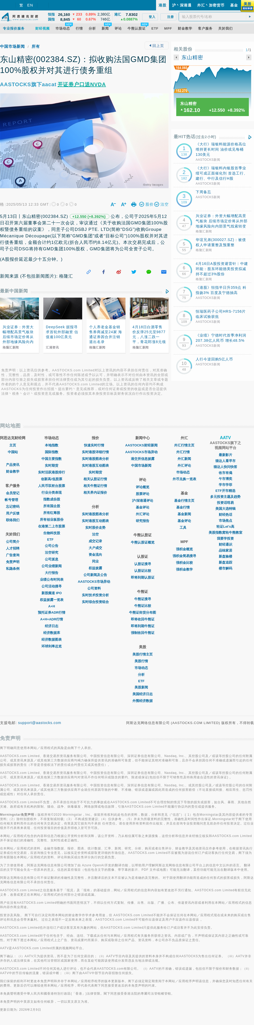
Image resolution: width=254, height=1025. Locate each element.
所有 (36, 46)
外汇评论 (142, 514)
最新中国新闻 (14, 291)
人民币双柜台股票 (51, 486)
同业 (95, 561)
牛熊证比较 (142, 606)
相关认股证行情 (95, 479)
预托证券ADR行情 (51, 612)
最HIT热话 (195, 136)
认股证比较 (142, 571)
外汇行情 (184, 452)
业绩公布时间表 (52, 579)
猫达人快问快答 (225, 467)
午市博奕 (225, 479)
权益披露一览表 (52, 600)
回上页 (156, 46)
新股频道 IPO (51, 593)
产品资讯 (12, 465)
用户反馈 (12, 513)
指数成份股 (51, 499)
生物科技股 (51, 533)
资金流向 (95, 555)
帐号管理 (13, 500)
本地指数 (51, 445)
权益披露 (95, 568)
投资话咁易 (225, 503)
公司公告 (51, 546)
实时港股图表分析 (95, 459)
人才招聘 (12, 548)
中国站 (13, 452)
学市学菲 (225, 485)
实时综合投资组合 (95, 602)
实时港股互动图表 (95, 465)
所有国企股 (51, 506)
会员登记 (12, 493)
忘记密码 (12, 506)
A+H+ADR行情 (51, 619)
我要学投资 (225, 538)
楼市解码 (225, 568)
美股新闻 (143, 687)
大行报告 (51, 573)
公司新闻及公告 (95, 575)
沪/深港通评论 (142, 501)
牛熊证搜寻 (142, 599)
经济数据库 (51, 633)
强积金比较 (184, 563)
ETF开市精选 (225, 491)
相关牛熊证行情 (95, 486)
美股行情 (143, 661)
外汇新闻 (184, 459)
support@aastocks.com (39, 723)
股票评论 (142, 494)
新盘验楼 (225, 556)
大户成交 (95, 548)
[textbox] (216, 16)
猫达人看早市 (225, 461)
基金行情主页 (184, 501)
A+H (51, 606)
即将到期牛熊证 (142, 626)
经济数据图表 (51, 639)
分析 (142, 674)
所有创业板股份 (52, 519)
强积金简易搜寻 (184, 556)
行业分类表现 (51, 492)
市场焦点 (225, 520)
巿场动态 (184, 472)
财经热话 (225, 515)
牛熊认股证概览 (142, 542)
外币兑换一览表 (184, 479)
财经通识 (225, 544)
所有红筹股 (51, 513)
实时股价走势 (95, 528)
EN (30, 5)
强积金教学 (184, 569)
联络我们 (12, 520)
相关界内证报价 (95, 492)
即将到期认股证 (142, 577)
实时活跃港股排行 (51, 472)
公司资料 (95, 588)
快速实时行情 (95, 445)
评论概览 (142, 487)
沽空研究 (51, 552)
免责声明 (12, 562)
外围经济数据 (142, 701)
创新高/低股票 (51, 479)
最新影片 (225, 455)
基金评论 (142, 507)
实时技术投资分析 (95, 595)
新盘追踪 (225, 562)
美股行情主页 (142, 654)
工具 (184, 528)
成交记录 (95, 541)
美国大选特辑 (225, 509)
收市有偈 (225, 473)
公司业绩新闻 (51, 566)
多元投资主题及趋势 (225, 497)
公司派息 (51, 559)
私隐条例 (12, 569)
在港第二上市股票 (51, 526)
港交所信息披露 (142, 459)
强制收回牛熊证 (142, 633)
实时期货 (51, 465)
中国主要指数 (51, 459)
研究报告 (142, 521)
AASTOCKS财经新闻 (142, 445)
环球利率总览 (51, 646)
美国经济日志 (142, 694)
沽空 (95, 534)
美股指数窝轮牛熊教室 (225, 532)
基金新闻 (184, 514)
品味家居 (225, 550)
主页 (12, 445)
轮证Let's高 (225, 526)
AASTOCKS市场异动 (95, 582)
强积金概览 (184, 549)
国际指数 (51, 452)
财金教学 (12, 471)
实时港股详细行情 (95, 452)
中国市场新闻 (12, 46)
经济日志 (51, 626)
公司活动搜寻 (51, 586)
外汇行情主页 (184, 445)
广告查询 (12, 555)
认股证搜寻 (142, 564)
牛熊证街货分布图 (142, 612)
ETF (51, 539)
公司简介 (12, 542)
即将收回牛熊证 (142, 619)
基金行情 (184, 507)
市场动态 (143, 668)
